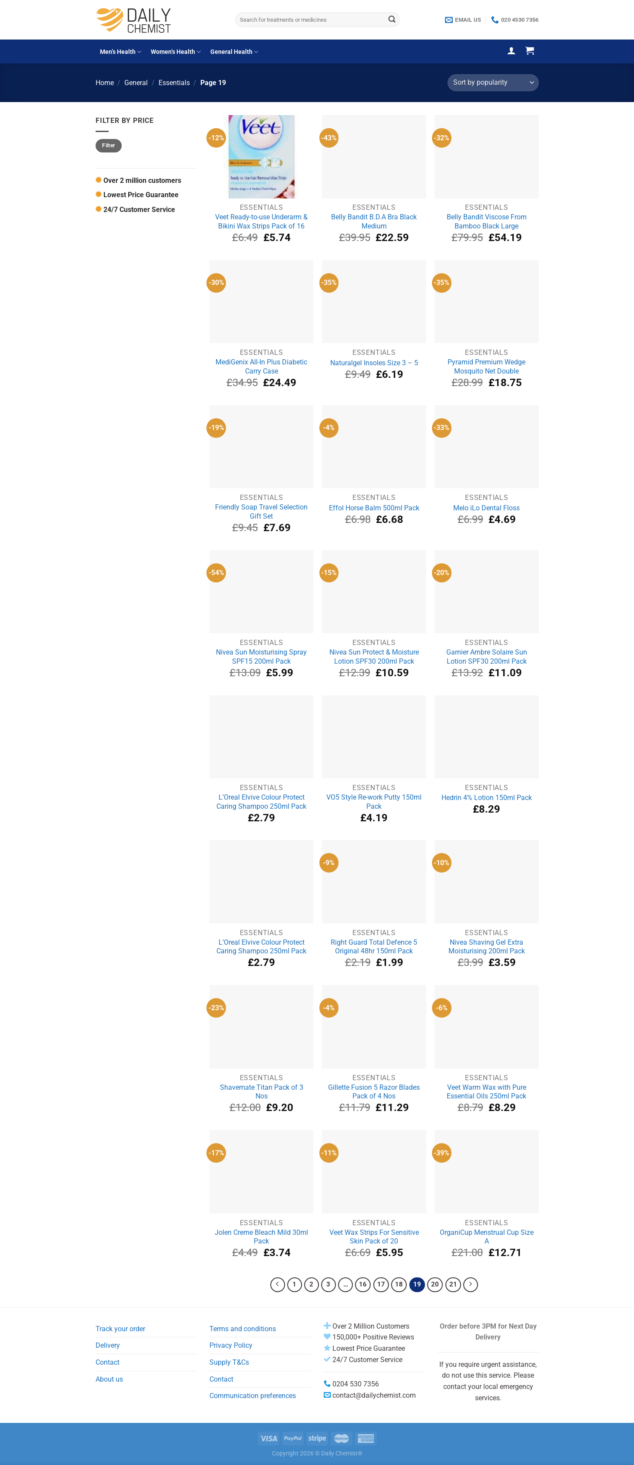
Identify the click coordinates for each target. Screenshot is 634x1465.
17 (381, 1284)
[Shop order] (493, 82)
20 (435, 1284)
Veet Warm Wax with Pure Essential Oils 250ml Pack (486, 1092)
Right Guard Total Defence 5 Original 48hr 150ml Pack (374, 947)
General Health (234, 52)
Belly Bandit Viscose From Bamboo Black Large (487, 221)
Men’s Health (120, 52)
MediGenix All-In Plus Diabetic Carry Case (261, 366)
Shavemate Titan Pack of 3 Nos (261, 1092)
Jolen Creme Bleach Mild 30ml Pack (261, 1237)
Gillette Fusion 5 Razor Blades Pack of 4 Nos (374, 1092)
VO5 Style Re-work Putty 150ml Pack (374, 801)
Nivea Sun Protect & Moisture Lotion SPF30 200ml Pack (374, 656)
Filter (108, 145)
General (136, 83)
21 (453, 1284)
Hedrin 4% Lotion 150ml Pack (486, 798)
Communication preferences (252, 1396)
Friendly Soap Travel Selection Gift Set (261, 511)
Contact (107, 1362)
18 (399, 1284)
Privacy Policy (230, 1345)
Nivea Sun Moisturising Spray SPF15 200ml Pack (261, 656)
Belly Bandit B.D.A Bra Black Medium (374, 221)
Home (105, 83)
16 (363, 1284)
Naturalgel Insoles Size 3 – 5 (374, 363)
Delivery (108, 1345)
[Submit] (392, 20)
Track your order (120, 1329)
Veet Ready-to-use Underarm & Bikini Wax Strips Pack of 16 (261, 221)
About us (109, 1379)
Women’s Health (176, 52)
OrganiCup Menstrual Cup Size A (487, 1237)
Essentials (174, 83)
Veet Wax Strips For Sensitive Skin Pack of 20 (374, 1237)
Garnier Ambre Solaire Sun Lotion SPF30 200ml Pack (486, 656)
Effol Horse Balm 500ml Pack (374, 508)
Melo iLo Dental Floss (486, 508)
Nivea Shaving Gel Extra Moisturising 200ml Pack (486, 947)
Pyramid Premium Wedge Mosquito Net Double (486, 366)
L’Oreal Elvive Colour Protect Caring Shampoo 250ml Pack (261, 801)
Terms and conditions (242, 1329)
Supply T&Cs (229, 1362)
